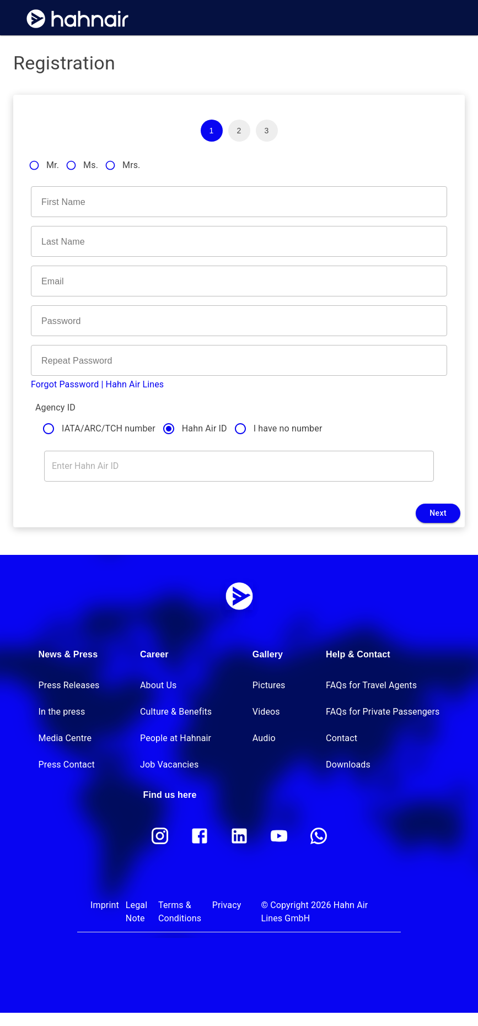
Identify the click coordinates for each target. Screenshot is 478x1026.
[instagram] (159, 835)
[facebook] (199, 835)
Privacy (226, 905)
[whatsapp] (318, 835)
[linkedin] (239, 835)
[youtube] (279, 835)
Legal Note (136, 912)
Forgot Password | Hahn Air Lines (97, 384)
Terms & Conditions (179, 912)
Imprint (104, 905)
